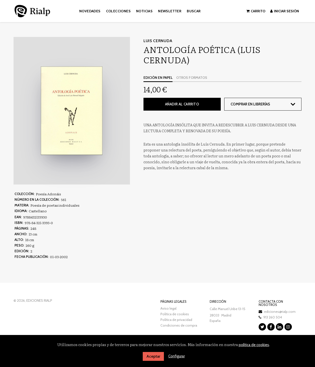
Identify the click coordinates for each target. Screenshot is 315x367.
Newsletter (169, 11)
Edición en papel (158, 77)
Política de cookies (174, 314)
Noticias (144, 11)
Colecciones (118, 11)
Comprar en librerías (250, 104)
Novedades (90, 11)
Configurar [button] (176, 356)
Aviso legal (168, 308)
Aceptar (153, 356)
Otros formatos (191, 77)
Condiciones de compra (178, 325)
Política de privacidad (176, 319)
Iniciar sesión (284, 11)
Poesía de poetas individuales (55, 205)
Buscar (194, 11)
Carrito (255, 11)
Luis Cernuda (157, 40)
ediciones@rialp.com (280, 311)
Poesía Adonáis (48, 194)
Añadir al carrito (182, 104)
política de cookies (254, 345)
